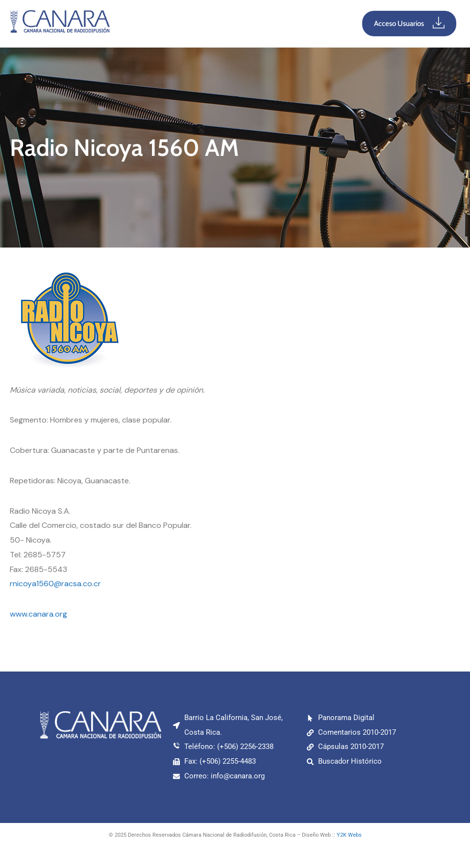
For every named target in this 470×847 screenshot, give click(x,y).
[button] (236, 23)
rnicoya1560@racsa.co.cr (55, 583)
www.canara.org (38, 614)
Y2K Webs (349, 835)
